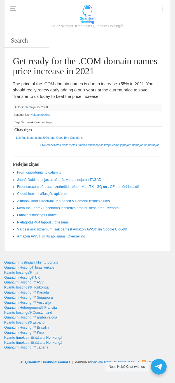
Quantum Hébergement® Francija (30, 308)
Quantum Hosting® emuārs (47, 362)
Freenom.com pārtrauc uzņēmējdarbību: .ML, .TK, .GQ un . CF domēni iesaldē (78, 187)
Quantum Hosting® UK (22, 278)
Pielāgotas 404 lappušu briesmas (43, 222)
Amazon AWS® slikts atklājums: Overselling (51, 236)
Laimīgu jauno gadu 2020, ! (48, 137)
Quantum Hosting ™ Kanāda (26, 292)
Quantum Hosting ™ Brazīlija (26, 327)
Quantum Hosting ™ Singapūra (28, 297)
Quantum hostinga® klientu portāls (31, 262)
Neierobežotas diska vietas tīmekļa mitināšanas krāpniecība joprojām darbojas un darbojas (100, 145)
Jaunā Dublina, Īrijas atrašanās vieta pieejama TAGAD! (59, 180)
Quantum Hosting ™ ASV (24, 282)
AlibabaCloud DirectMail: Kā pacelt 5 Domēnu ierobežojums (63, 201)
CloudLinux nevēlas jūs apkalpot (42, 194)
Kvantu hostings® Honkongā (26, 287)
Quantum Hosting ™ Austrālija (27, 302)
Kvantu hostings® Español (24, 322)
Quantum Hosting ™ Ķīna (24, 332)
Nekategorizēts (40, 114)
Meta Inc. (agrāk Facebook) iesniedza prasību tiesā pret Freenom (68, 208)
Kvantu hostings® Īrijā (21, 272)
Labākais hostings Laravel (37, 215)
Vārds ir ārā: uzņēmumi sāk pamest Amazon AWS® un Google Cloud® (72, 229)
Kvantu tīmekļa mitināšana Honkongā (33, 338)
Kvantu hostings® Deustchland (28, 313)
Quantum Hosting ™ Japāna (26, 347)
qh (26, 107)
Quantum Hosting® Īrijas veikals (29, 267)
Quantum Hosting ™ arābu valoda (30, 317)
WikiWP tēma (101, 362)
